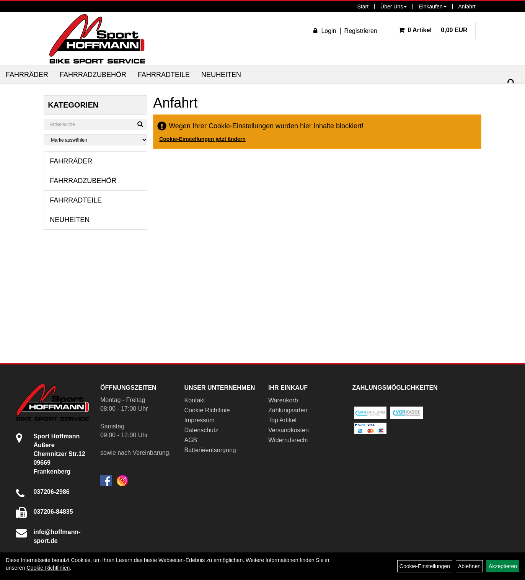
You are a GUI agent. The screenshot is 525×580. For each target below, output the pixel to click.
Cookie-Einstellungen (424, 566)
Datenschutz (201, 430)
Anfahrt (467, 6)
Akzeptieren (503, 566)
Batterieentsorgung (210, 450)
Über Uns (393, 6)
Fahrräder (27, 74)
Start (363, 6)
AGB (190, 440)
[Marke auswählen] (95, 139)
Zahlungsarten (287, 410)
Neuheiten (221, 74)
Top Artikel (282, 420)
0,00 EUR (433, 30)
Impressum (199, 420)
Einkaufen (432, 6)
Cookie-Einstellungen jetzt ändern (202, 139)
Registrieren (360, 31)
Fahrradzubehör (93, 74)
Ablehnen (469, 566)
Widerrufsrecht (288, 440)
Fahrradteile (164, 74)
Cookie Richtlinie (207, 410)
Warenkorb (283, 400)
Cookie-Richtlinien (48, 568)
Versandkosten (288, 430)
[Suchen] (511, 83)
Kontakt (194, 400)
